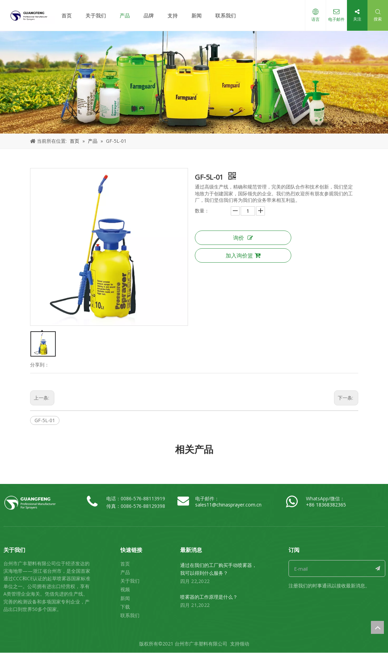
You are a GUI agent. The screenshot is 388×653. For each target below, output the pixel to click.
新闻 (196, 15)
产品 (125, 15)
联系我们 (225, 15)
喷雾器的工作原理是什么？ (209, 597)
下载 (125, 606)
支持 (173, 15)
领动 (244, 643)
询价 (243, 237)
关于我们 (95, 15)
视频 (125, 589)
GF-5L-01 (45, 420)
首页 (67, 15)
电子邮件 (336, 19)
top (377, 627)
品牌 (149, 15)
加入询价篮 (243, 255)
